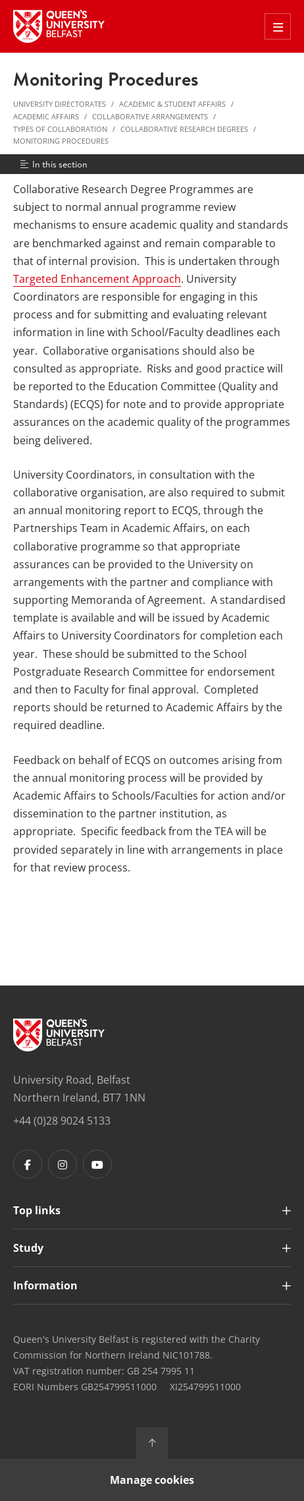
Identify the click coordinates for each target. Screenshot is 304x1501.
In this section (53, 164)
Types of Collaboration (60, 129)
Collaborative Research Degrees (184, 129)
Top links (37, 1210)
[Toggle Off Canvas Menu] (278, 26)
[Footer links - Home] (59, 1034)
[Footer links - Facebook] (27, 1164)
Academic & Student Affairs (172, 104)
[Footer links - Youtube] (97, 1164)
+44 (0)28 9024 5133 (62, 1120)
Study (28, 1248)
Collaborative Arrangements (150, 116)
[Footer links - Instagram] (62, 1164)
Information (45, 1285)
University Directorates (59, 104)
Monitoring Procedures (61, 141)
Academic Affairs (46, 116)
